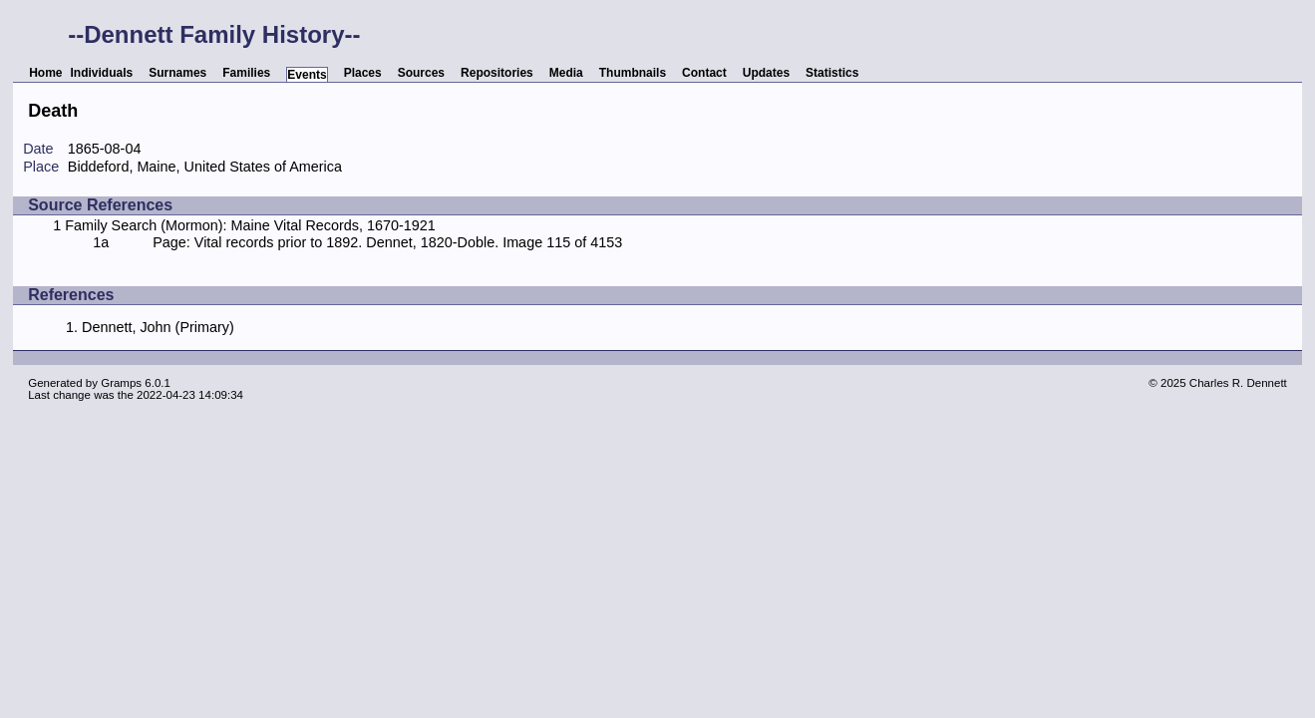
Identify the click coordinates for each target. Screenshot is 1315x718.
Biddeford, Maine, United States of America (205, 167)
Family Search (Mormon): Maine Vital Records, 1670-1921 (250, 225)
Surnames (177, 73)
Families (246, 73)
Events (306, 75)
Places (363, 73)
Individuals (102, 73)
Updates (766, 73)
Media (566, 73)
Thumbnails (632, 73)
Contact (704, 73)
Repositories (497, 73)
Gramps (121, 383)
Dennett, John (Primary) (158, 327)
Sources (421, 73)
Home (45, 73)
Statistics (832, 73)
